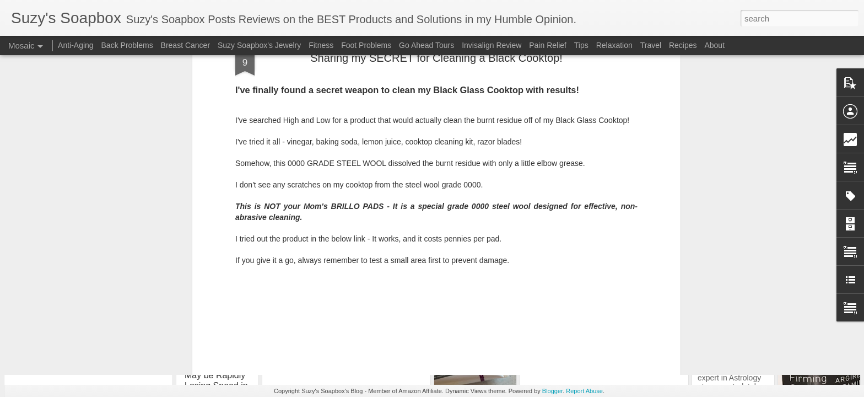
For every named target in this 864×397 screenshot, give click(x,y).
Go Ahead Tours (426, 45)
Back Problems (127, 45)
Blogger (552, 391)
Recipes (683, 45)
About (714, 45)
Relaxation (614, 45)
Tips (449, 253)
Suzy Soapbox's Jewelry (259, 45)
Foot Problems (366, 45)
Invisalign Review (491, 45)
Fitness (321, 45)
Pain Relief (547, 45)
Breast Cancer (185, 45)
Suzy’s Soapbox (489, 239)
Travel (650, 45)
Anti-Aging (76, 45)
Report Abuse (584, 391)
